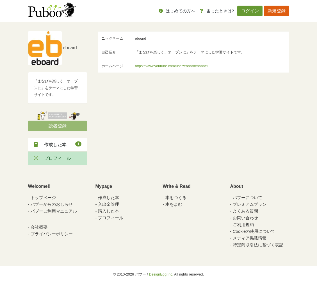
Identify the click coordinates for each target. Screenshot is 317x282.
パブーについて (247, 197)
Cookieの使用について (254, 231)
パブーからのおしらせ (52, 204)
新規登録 (277, 10)
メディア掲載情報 (249, 238)
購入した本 (108, 211)
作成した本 (57, 144)
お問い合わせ (245, 217)
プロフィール (52, 158)
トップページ (43, 197)
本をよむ (173, 204)
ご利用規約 (243, 224)
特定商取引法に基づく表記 (258, 244)
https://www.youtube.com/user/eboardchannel (171, 66)
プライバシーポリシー (52, 233)
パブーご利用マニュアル (54, 211)
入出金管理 (108, 204)
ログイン (250, 10)
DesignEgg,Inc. (161, 274)
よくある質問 (245, 211)
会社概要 (39, 227)
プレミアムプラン (249, 204)
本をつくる (175, 197)
